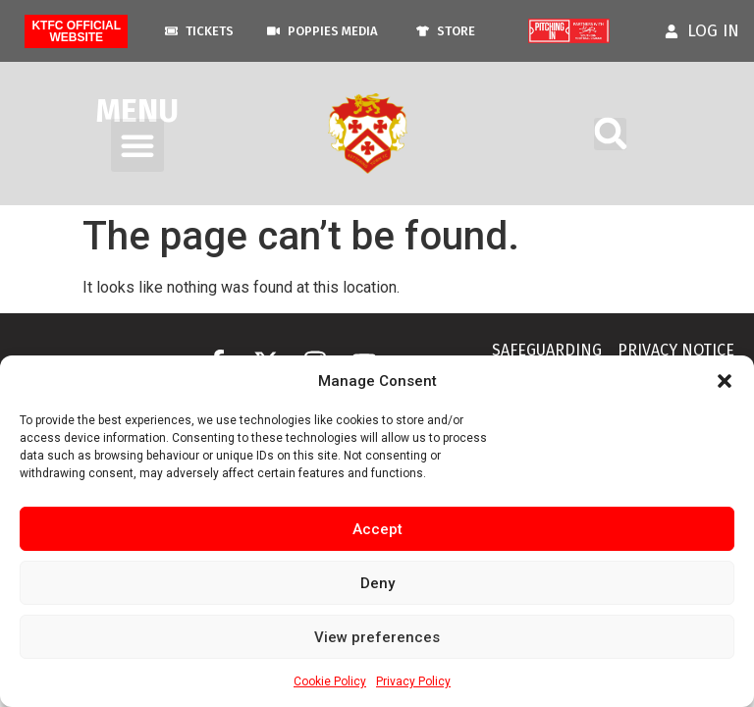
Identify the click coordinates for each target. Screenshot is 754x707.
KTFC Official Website (76, 31)
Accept (377, 529)
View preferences (377, 637)
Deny (377, 583)
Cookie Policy (330, 681)
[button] (724, 381)
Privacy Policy (413, 681)
